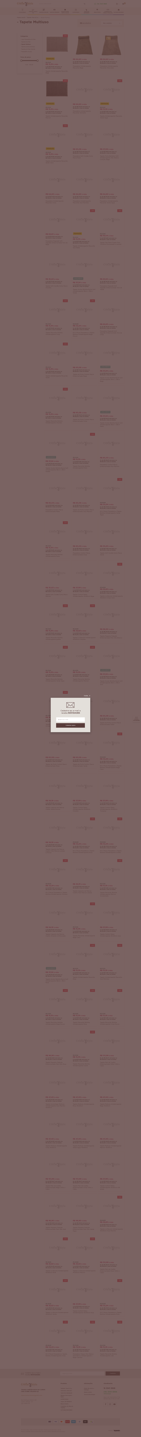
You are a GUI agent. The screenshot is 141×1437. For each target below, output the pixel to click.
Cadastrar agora (70, 725)
